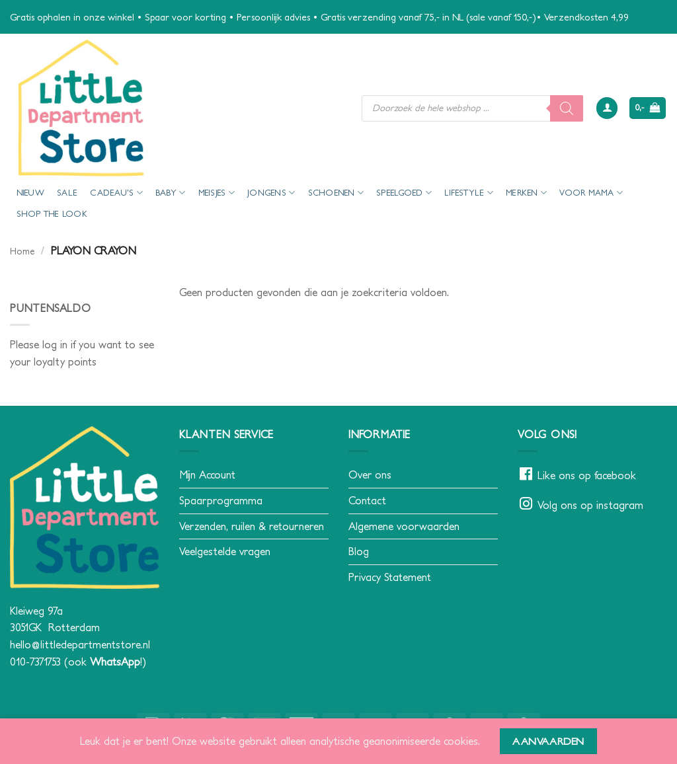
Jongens (271, 192)
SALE (67, 193)
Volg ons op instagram (590, 505)
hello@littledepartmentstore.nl (80, 644)
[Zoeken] (566, 108)
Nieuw (30, 193)
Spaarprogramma (220, 500)
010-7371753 (35, 662)
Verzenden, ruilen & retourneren (251, 526)
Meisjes (216, 192)
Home (22, 251)
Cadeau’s (116, 192)
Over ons (369, 474)
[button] (606, 108)
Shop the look (52, 214)
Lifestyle (468, 192)
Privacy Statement (389, 577)
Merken (526, 192)
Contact (367, 500)
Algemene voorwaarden (403, 526)
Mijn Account (207, 474)
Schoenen (336, 192)
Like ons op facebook (587, 475)
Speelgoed (404, 192)
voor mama (591, 192)
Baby (170, 192)
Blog (358, 551)
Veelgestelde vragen (224, 551)
